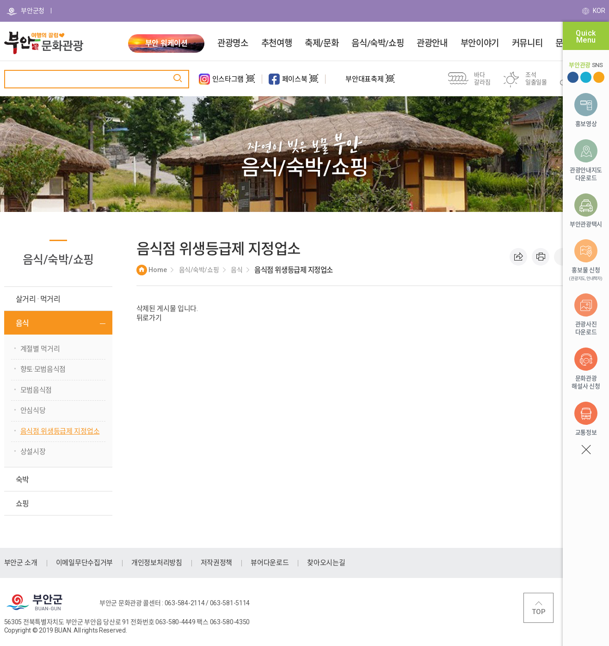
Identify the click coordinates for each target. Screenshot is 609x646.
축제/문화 (321, 43)
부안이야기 (480, 43)
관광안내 (432, 43)
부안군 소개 (20, 563)
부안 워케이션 (166, 43)
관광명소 (232, 43)
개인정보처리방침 (156, 563)
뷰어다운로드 (270, 563)
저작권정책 (217, 563)
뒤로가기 (149, 318)
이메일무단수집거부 (84, 563)
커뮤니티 (527, 43)
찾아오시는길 (326, 563)
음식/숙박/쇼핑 (377, 43)
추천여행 (276, 43)
